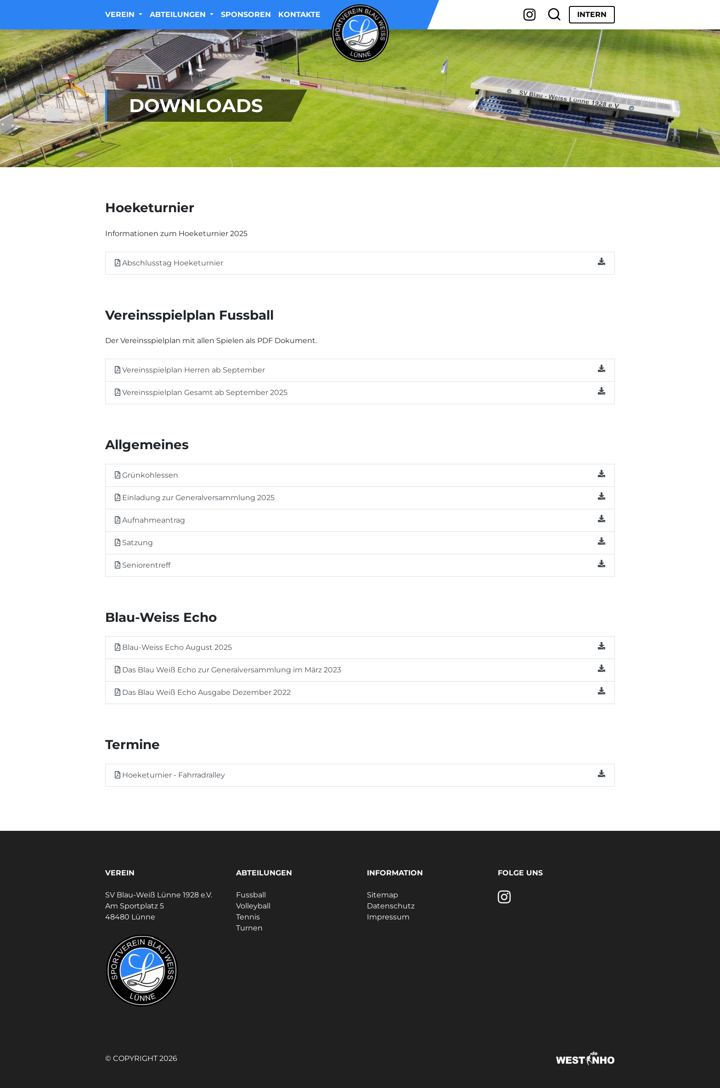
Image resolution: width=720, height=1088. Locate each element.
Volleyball (253, 906)
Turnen (249, 928)
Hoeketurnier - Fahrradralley (360, 774)
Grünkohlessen (360, 474)
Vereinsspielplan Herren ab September (360, 369)
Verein (121, 14)
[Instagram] (529, 14)
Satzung (360, 542)
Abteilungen (179, 14)
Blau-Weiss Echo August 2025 (360, 647)
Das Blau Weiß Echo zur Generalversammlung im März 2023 (360, 669)
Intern (592, 14)
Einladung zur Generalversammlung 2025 (360, 497)
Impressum (388, 917)
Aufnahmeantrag (360, 519)
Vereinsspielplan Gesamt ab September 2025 (360, 392)
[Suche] (554, 14)
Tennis (248, 917)
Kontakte (299, 14)
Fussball (251, 895)
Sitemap (382, 895)
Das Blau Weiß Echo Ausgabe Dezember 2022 (360, 692)
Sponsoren (246, 14)
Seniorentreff (360, 564)
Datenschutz (391, 906)
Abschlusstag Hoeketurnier (360, 262)
